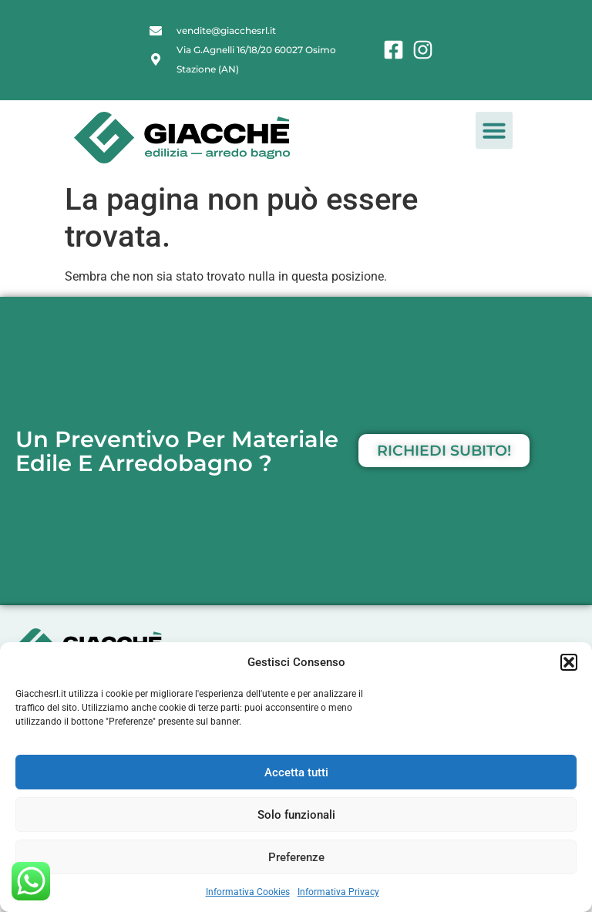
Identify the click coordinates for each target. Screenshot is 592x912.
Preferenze (296, 857)
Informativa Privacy (338, 892)
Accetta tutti (296, 772)
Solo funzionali (296, 815)
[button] (569, 662)
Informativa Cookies (248, 892)
